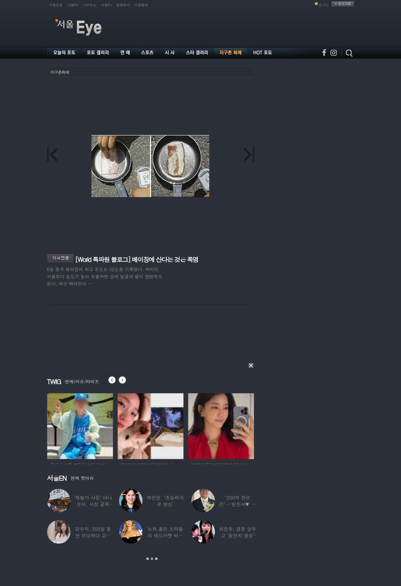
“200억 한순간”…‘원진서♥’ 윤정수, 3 (237, 504)
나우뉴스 (89, 5)
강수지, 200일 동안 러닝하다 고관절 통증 (93, 535)
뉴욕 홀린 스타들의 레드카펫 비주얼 (165, 535)
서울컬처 (141, 5)
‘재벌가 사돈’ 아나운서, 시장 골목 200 (93, 504)
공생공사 (123, 5)
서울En (106, 5)
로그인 (324, 5)
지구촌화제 (59, 72)
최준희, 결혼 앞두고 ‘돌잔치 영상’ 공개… (237, 535)
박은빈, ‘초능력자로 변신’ (165, 500)
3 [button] (156, 558)
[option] (96, 425)
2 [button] (152, 558)
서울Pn (72, 5)
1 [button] (147, 558)
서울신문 (56, 5)
